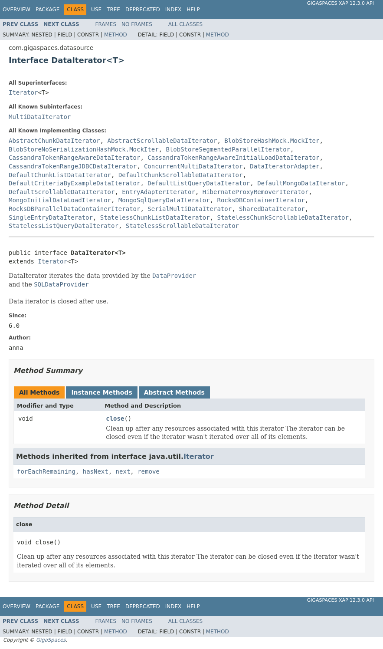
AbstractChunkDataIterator (54, 140)
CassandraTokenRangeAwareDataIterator (74, 157)
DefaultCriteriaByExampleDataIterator (74, 183)
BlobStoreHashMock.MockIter (271, 140)
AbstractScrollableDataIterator (162, 140)
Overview (16, 10)
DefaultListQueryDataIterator (198, 183)
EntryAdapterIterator (158, 191)
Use (96, 10)
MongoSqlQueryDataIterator (164, 200)
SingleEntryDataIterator (51, 217)
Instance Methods (101, 392)
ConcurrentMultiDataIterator (193, 166)
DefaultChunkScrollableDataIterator (180, 174)
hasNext (95, 471)
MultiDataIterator (40, 116)
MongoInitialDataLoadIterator (60, 200)
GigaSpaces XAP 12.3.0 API (340, 3)
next (123, 471)
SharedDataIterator (272, 208)
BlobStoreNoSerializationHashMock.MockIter (84, 149)
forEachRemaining (46, 471)
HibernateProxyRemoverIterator (255, 191)
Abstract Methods (174, 392)
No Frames (136, 24)
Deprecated (142, 10)
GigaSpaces (50, 640)
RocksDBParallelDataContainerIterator (74, 208)
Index (173, 10)
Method (115, 35)
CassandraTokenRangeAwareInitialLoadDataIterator (233, 157)
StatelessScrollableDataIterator (182, 225)
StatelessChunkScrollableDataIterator (282, 217)
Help (193, 10)
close (115, 418)
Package (47, 10)
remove (148, 471)
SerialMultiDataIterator (189, 208)
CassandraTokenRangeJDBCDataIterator (73, 166)
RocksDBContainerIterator (260, 200)
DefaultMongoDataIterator (301, 183)
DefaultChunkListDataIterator (60, 174)
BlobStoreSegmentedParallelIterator (228, 149)
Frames (106, 24)
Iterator (23, 92)
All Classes (185, 24)
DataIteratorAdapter (284, 166)
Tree (113, 10)
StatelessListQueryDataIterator (63, 225)
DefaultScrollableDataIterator (62, 191)
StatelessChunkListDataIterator (155, 217)
